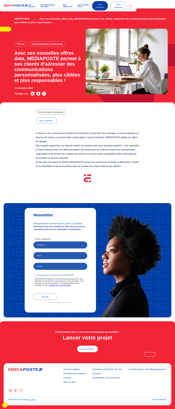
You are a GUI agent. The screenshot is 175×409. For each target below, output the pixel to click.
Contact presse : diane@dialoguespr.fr (147, 369)
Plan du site (69, 382)
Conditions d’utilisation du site (107, 369)
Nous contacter (131, 6)
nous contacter (46, 121)
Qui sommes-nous (104, 6)
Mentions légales (71, 369)
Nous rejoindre (154, 6)
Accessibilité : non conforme (106, 378)
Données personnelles (74, 373)
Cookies (67, 378)
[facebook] (16, 390)
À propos (96, 373)
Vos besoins (40, 6)
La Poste (32, 400)
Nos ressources (84, 6)
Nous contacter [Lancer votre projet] (87, 349)
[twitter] (21, 390)
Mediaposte (22, 18)
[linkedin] (10, 390)
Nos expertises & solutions (61, 6)
